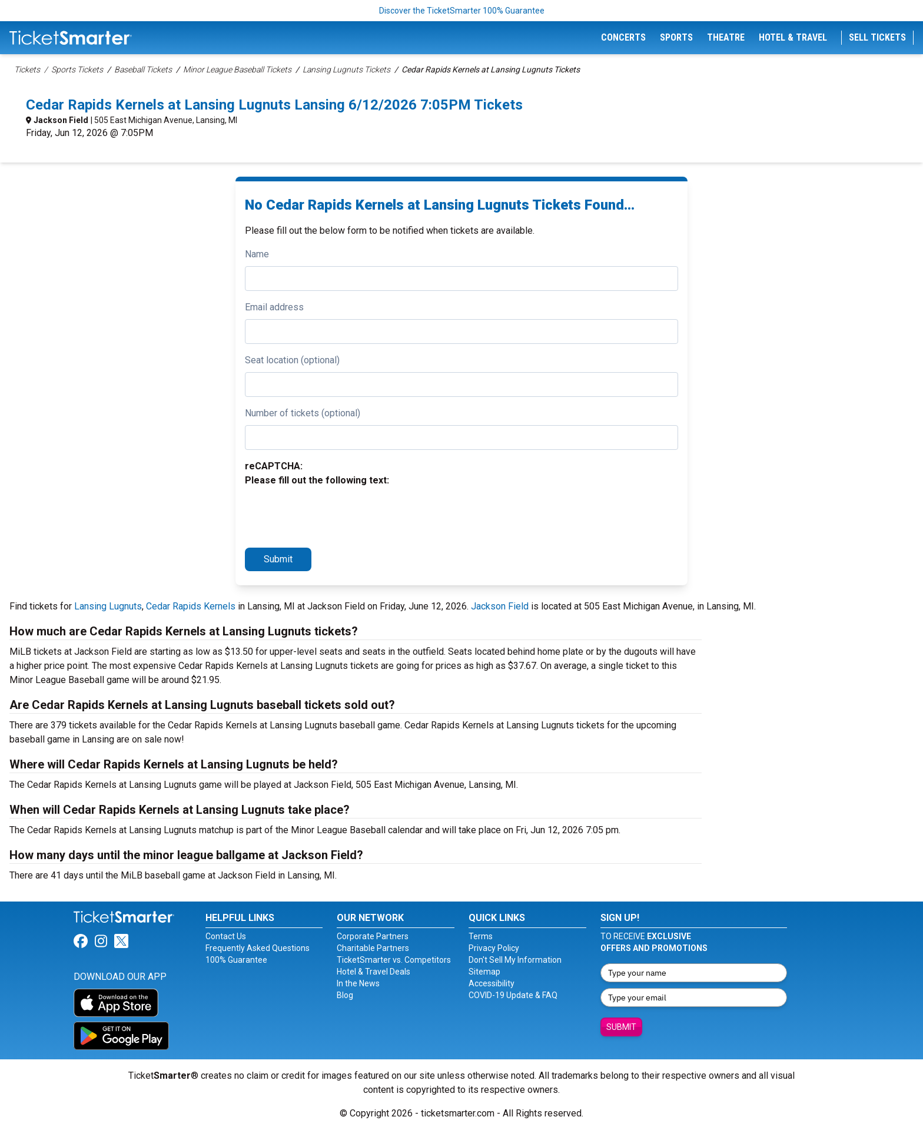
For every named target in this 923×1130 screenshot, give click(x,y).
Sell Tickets (877, 37)
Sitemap (484, 971)
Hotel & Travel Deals (373, 971)
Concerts (623, 37)
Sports (676, 37)
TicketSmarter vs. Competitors (394, 960)
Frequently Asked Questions (257, 948)
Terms (481, 936)
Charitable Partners (373, 948)
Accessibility (491, 983)
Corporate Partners (373, 936)
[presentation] (334, 515)
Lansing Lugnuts (108, 606)
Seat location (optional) (292, 360)
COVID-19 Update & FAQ (513, 995)
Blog (345, 995)
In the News (358, 983)
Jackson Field (61, 120)
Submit (278, 559)
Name (257, 254)
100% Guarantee (236, 960)
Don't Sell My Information (515, 960)
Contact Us (225, 936)
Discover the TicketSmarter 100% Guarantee (461, 10)
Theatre (726, 37)
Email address (274, 307)
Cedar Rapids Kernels (190, 606)
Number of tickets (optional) (302, 413)
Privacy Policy (494, 948)
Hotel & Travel (793, 37)
